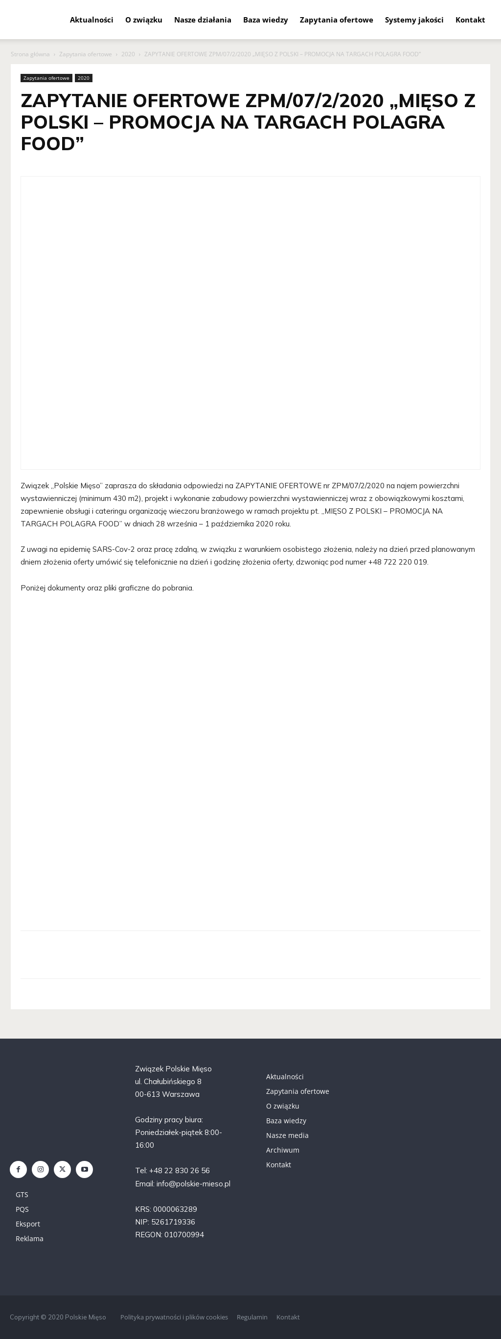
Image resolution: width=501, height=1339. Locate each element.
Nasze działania (202, 19)
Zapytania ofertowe (336, 19)
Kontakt (470, 19)
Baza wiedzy (265, 19)
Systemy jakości (414, 19)
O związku (143, 19)
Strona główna (30, 54)
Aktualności (92, 19)
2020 (128, 54)
